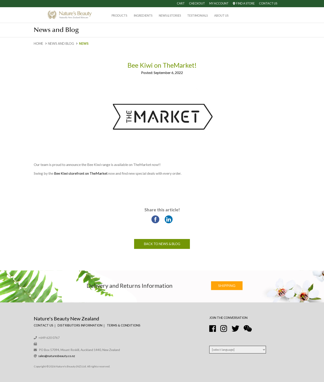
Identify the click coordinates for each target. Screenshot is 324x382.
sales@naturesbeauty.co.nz (56, 356)
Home (38, 43)
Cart (181, 3)
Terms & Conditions (123, 325)
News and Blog (61, 43)
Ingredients (143, 15)
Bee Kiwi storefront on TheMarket (81, 173)
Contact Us (268, 3)
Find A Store (244, 3)
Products (119, 15)
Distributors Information (80, 325)
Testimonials (197, 15)
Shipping (226, 285)
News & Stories (170, 15)
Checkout (197, 3)
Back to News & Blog (162, 244)
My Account (219, 3)
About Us (221, 15)
